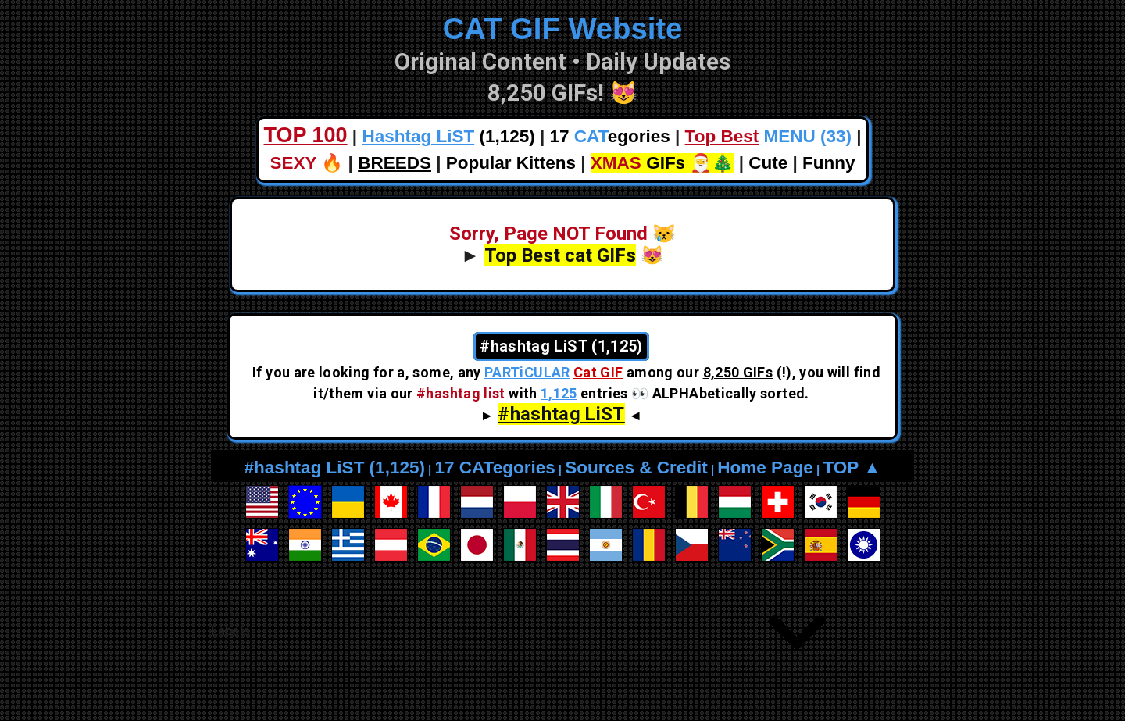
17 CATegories (494, 467)
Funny (828, 163)
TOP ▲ (851, 467)
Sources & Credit (636, 467)
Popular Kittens (511, 163)
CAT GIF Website (563, 28)
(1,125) (448, 136)
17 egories (610, 136)
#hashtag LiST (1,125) (335, 467)
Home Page (765, 467)
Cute (768, 163)
